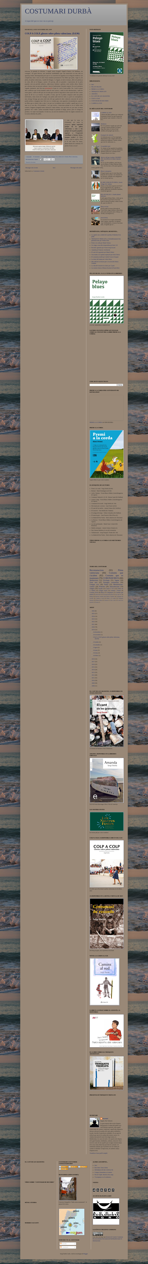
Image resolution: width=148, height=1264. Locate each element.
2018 (93, 659)
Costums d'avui (94, 592)
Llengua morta (103, 590)
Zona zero (93, 582)
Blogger (85, 1254)
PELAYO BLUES (96, 87)
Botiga (91, 596)
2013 (93, 672)
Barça (102, 592)
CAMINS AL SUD (96, 103)
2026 (93, 611)
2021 (93, 624)
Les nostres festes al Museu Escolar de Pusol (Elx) (105, 268)
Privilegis (106, 580)
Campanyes (110, 592)
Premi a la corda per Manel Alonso (101, 243)
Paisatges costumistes (111, 582)
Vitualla (100, 588)
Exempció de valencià (107, 135)
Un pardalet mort (105, 146)
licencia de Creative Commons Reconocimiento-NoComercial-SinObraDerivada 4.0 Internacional (108, 1239)
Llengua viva (54, 156)
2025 (93, 613)
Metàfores (103, 124)
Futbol (106, 584)
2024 (93, 616)
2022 (93, 621)
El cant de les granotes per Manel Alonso (102, 252)
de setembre (96, 645)
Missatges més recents (31, 168)
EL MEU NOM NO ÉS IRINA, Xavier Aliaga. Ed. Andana (111, 183)
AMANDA (94, 94)
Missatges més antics (76, 168)
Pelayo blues (99, 600)
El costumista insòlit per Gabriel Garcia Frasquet (105, 257)
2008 (93, 686)
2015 (93, 667)
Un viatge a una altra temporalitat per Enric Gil (104, 245)
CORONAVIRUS (111, 578)
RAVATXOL (104, 218)
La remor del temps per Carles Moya (101, 259)
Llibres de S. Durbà (63, 156)
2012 (93, 675)
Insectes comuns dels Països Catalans (104, 596)
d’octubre (96, 642)
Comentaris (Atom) (38, 171)
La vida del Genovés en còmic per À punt (102, 265)
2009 (93, 683)
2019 (93, 629)
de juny (95, 650)
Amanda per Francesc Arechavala (100, 250)
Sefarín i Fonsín (116, 590)
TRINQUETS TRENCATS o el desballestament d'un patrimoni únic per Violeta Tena (106, 239)
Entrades (63, 1243)
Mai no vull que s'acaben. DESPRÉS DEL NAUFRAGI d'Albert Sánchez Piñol (111, 159)
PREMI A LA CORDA (97, 89)
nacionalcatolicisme (108, 594)
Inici (54, 168)
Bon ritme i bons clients (101, 1167)
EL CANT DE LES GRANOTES (100, 96)
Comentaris (64, 1247)
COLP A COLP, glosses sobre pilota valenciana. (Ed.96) (52, 33)
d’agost (95, 647)
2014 (93, 669)
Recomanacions (30, 159)
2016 (93, 664)
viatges (92, 588)
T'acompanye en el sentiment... (103, 1177)
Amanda (106, 600)
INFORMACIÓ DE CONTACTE (103, 1170)
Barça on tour (104, 206)
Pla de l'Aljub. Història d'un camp (103, 1174)
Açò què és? (118, 594)
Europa (97, 602)
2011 (93, 678)
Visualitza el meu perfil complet (98, 1153)
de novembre (97, 635)
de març (95, 653)
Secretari (105, 1118)
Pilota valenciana (73, 156)
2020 (93, 627)
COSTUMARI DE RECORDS (99, 101)
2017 (93, 661)
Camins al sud (100, 598)
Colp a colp (48, 156)
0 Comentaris (36, 156)
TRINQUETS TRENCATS (98, 91)
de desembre (97, 632)
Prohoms (102, 586)
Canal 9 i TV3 (110, 588)
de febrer (96, 655)
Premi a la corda (111, 598)
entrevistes (98, 594)
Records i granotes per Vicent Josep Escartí (103, 247)
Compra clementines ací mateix (103, 1172)
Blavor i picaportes (106, 171)
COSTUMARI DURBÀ (58, 11)
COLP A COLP (95, 98)
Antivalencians (114, 586)
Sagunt (36, 159)
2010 (93, 680)
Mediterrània (94, 580)
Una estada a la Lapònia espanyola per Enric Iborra (105, 254)
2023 (93, 619)
